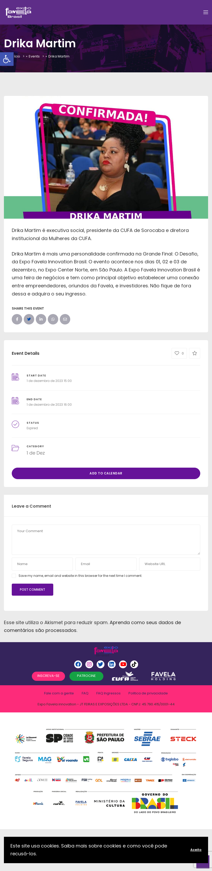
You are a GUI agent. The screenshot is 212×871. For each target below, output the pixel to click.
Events (34, 56)
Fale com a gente (59, 693)
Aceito (196, 849)
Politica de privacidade (148, 693)
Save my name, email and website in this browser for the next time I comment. (80, 575)
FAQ (85, 693)
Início (15, 56)
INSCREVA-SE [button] (48, 675)
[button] (7, 59)
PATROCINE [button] (86, 675)
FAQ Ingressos (108, 693)
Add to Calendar (106, 473)
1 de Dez (36, 453)
